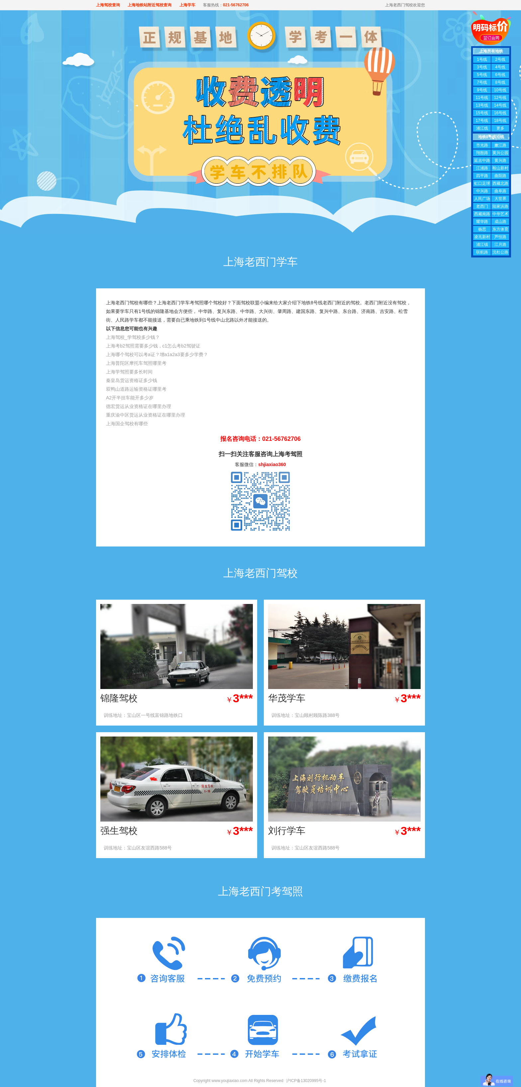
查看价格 (230, 715)
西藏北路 (500, 183)
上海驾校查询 (108, 5)
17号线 (482, 120)
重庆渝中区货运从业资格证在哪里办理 (145, 415)
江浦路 (482, 168)
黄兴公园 (500, 152)
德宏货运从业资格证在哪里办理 (138, 406)
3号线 (482, 67)
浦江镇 (482, 244)
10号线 (500, 90)
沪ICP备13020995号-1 (306, 1080)
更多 (500, 128)
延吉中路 (482, 160)
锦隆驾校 (119, 698)
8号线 (500, 82)
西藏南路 (482, 214)
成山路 (500, 221)
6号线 (500, 74)
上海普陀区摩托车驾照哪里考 (136, 363)
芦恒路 (500, 237)
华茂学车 (286, 698)
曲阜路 (500, 191)
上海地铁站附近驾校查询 (149, 5)
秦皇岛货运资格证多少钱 (131, 380)
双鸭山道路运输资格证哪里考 (136, 389)
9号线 (482, 90)
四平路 (482, 175)
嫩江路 (500, 145)
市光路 (482, 145)
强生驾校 (119, 831)
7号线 (482, 82)
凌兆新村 (482, 237)
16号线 (500, 113)
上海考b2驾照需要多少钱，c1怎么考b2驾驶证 (153, 345)
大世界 (500, 198)
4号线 (500, 67)
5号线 (482, 74)
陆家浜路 (500, 206)
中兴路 (482, 191)
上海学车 (187, 5)
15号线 (482, 113)
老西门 (482, 206)
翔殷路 (482, 152)
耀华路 (482, 221)
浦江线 (482, 128)
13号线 (482, 105)
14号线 (500, 105)
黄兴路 (500, 160)
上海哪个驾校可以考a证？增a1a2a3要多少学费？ (157, 354)
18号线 (500, 120)
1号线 (482, 59)
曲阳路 (500, 175)
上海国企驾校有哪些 (127, 423)
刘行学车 (286, 831)
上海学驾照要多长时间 (129, 371)
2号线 (500, 59)
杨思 (482, 229)
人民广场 (482, 198)
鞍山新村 (500, 168)
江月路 (500, 244)
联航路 (482, 252)
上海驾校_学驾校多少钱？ (133, 337)
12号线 (500, 97)
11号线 (482, 97)
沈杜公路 (500, 252)
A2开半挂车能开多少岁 (130, 397)
